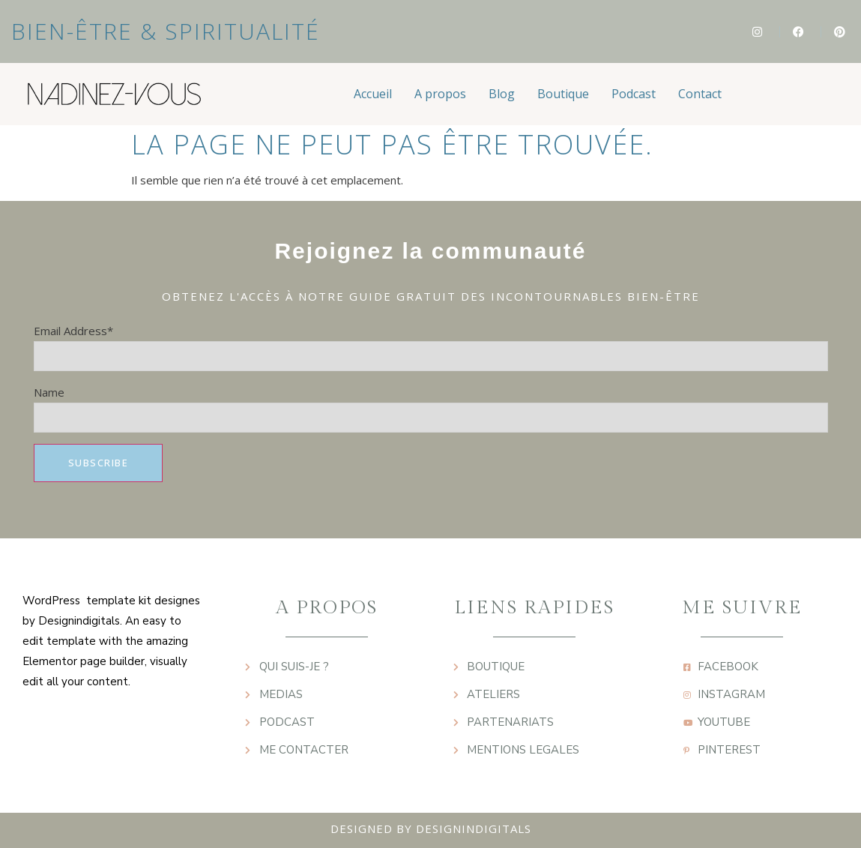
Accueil (373, 93)
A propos (440, 93)
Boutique (563, 93)
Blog (502, 93)
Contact (700, 93)
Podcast (633, 93)
